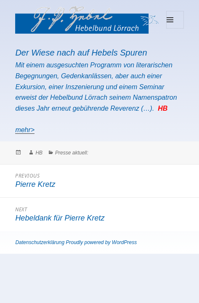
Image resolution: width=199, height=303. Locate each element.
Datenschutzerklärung (39, 242)
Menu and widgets (175, 28)
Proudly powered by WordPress (101, 242)
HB (38, 153)
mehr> (24, 129)
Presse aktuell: (71, 153)
